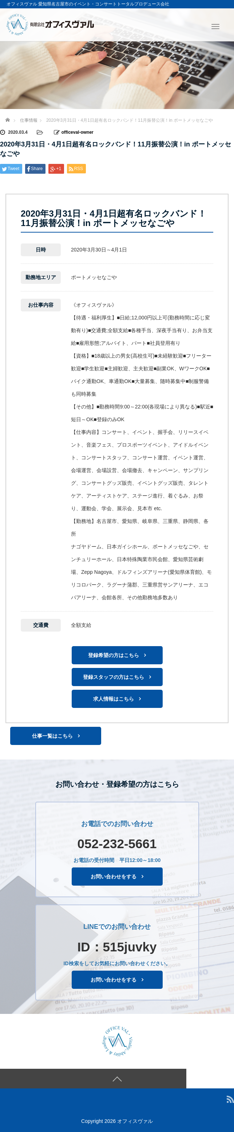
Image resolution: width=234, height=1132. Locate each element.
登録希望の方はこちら (113, 655)
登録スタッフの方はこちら (113, 677)
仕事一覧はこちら (52, 735)
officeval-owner (78, 132)
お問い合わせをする (113, 876)
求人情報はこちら (113, 698)
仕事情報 (28, 120)
